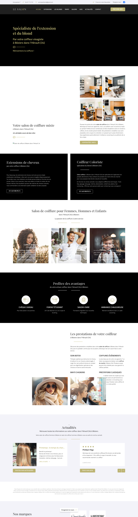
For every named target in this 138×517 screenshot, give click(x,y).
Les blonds (58, 9)
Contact (98, 9)
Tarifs (67, 9)
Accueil (38, 9)
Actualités (89, 9)
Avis (81, 9)
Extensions (48, 9)
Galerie (74, 9)
